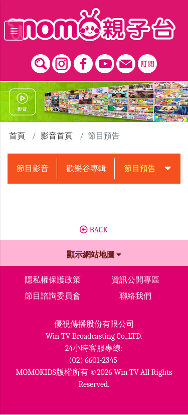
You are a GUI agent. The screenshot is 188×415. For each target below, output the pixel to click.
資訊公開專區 (135, 280)
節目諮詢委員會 (53, 296)
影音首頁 (57, 136)
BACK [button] (94, 229)
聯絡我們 (135, 296)
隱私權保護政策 (53, 280)
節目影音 (33, 168)
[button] (167, 169)
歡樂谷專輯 (86, 168)
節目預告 (140, 168)
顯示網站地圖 (94, 254)
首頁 (17, 136)
